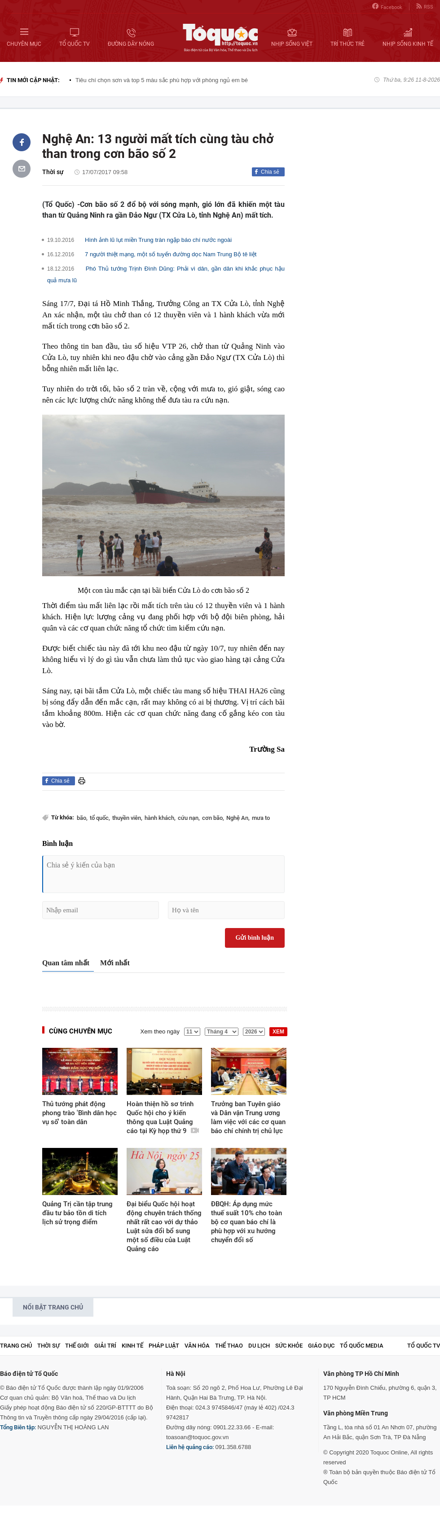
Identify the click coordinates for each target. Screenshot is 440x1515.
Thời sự (53, 171)
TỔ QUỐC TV (423, 1345)
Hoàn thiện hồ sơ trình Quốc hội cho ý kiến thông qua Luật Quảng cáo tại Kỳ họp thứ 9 (163, 1117)
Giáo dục (321, 1345)
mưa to (261, 817)
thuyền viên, (127, 817)
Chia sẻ (270, 172)
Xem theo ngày (160, 1031)
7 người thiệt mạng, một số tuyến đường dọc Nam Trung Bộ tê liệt (170, 254)
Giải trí (105, 1345)
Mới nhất (115, 963)
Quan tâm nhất (65, 963)
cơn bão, (213, 817)
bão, (82, 817)
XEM (278, 1032)
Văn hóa (197, 1345)
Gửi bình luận (255, 937)
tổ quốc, (100, 817)
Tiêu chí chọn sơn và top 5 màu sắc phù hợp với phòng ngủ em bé (161, 80)
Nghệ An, (238, 817)
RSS (424, 6)
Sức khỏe (289, 1345)
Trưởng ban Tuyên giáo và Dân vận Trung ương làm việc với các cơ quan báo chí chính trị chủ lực (248, 1117)
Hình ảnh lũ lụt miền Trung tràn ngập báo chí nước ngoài (158, 239)
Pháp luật (164, 1345)
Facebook (387, 6)
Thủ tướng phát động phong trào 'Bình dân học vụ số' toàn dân (79, 1113)
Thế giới (77, 1345)
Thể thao (229, 1345)
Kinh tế (132, 1345)
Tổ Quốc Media (361, 1345)
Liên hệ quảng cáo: (190, 1447)
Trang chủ (16, 1345)
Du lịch (259, 1345)
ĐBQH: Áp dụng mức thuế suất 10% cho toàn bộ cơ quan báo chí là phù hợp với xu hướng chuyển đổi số (246, 1222)
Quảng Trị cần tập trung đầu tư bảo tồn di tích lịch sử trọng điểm (77, 1213)
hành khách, (160, 817)
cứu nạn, (189, 817)
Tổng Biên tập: (18, 1427)
